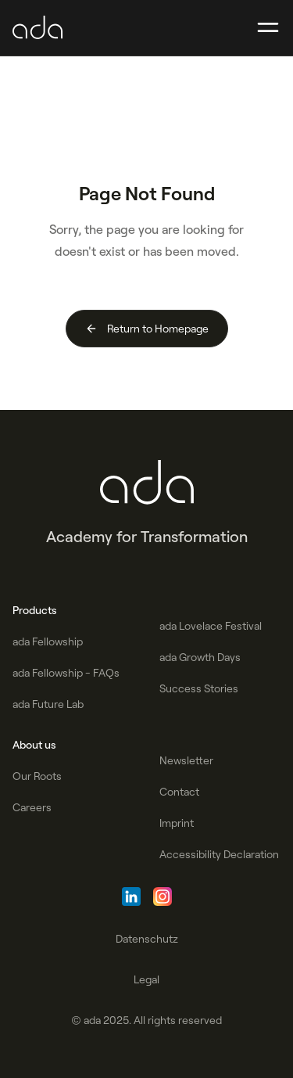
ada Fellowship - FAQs (66, 673)
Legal (146, 979)
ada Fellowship (48, 641)
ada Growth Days (200, 657)
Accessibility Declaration (219, 854)
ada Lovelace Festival (210, 626)
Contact (179, 791)
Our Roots (37, 776)
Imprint (176, 823)
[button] (267, 28)
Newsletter (186, 760)
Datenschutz (147, 938)
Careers (32, 807)
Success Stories (198, 688)
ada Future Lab (48, 704)
